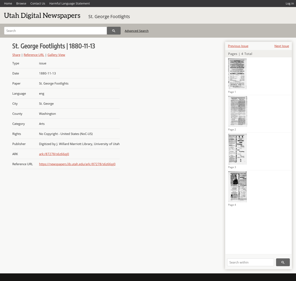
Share (16, 55)
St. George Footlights (109, 16)
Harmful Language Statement (69, 3)
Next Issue (281, 46)
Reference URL (34, 55)
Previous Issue (238, 46)
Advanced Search (137, 31)
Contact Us (37, 3)
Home (8, 3)
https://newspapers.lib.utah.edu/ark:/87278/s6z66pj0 (77, 164)
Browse (21, 3)
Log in (290, 3)
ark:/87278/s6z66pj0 (54, 154)
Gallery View (56, 55)
